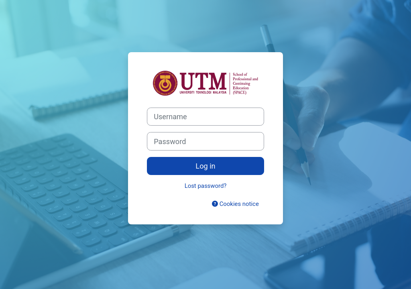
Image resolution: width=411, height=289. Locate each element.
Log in (205, 166)
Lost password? (206, 185)
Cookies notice (235, 204)
